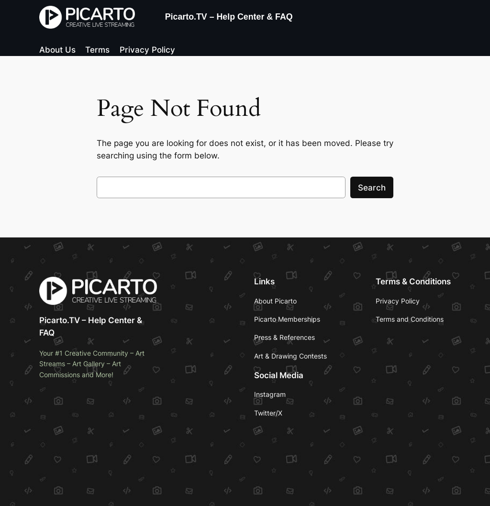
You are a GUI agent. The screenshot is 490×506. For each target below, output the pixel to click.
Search (372, 187)
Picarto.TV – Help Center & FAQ (229, 17)
